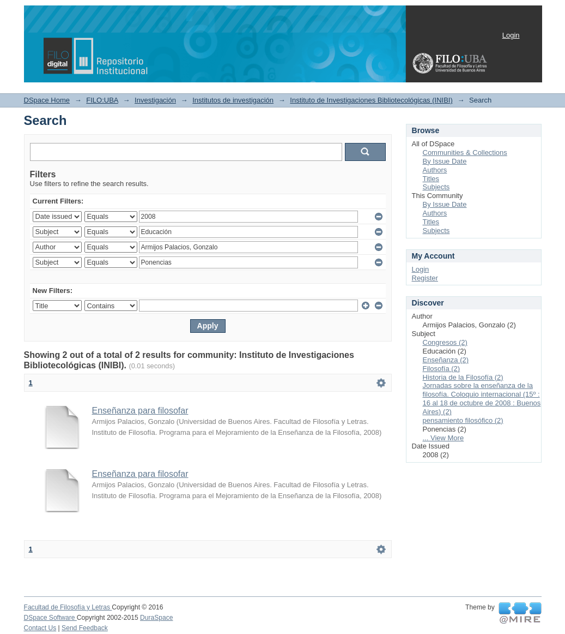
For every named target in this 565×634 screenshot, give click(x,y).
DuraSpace (156, 617)
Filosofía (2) (441, 368)
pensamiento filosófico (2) (463, 420)
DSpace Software (50, 617)
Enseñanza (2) (446, 360)
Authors (435, 170)
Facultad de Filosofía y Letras (68, 607)
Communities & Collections (465, 152)
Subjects (436, 187)
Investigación (155, 100)
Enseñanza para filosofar (140, 410)
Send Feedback (85, 628)
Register (425, 278)
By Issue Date (445, 161)
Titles (431, 179)
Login (511, 35)
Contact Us (40, 628)
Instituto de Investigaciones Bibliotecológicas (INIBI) (371, 100)
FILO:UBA (102, 100)
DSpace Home (47, 100)
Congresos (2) (445, 342)
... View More (443, 438)
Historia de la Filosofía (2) (463, 377)
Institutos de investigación (233, 100)
